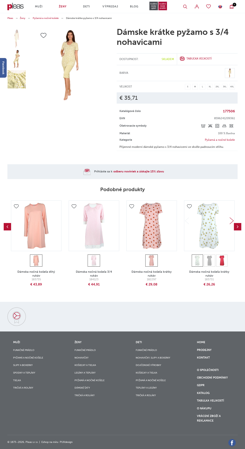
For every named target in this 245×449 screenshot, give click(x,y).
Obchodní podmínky (212, 377)
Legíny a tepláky (85, 372)
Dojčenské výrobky (148, 365)
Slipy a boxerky (23, 365)
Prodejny (204, 350)
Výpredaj (110, 6)
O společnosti (208, 370)
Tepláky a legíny (146, 387)
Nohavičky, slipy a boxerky (153, 357)
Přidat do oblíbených (16, 206)
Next (231, 220)
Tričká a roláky (23, 387)
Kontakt (203, 360)
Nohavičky (82, 357)
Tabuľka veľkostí (199, 58)
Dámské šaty (82, 387)
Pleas (10, 18)
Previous (7, 226)
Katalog (203, 393)
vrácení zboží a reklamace (209, 418)
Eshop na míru (49, 442)
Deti (86, 6)
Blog (134, 6)
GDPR (201, 385)
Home (201, 342)
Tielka (17, 380)
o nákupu (204, 408)
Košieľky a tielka (85, 365)
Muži (39, 6)
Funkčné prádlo (23, 350)
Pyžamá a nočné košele (46, 18)
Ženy (63, 6)
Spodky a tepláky (24, 372)
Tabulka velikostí (211, 400)
